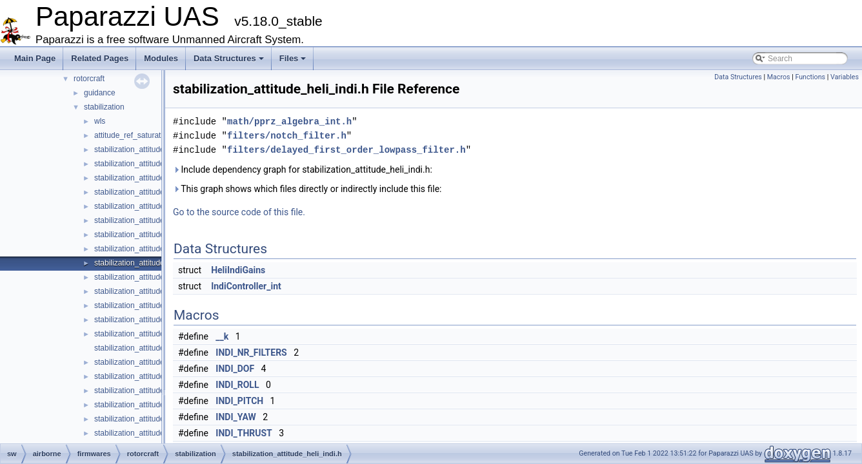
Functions (810, 77)
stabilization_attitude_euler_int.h (149, 234)
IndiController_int (246, 286)
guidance (99, 92)
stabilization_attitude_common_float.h (159, 163)
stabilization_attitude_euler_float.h (152, 206)
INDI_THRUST (244, 433)
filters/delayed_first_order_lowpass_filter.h (346, 150)
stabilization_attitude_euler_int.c (149, 220)
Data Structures (229, 58)
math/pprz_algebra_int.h (289, 121)
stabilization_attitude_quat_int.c (148, 362)
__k (222, 336)
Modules (161, 58)
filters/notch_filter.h (286, 136)
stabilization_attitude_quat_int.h (148, 376)
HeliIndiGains (238, 270)
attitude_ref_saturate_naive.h (144, 135)
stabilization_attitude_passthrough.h (155, 291)
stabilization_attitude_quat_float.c (151, 305)
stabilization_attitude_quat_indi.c (150, 333)
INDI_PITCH (239, 401)
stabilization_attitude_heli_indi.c (148, 248)
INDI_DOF (235, 368)
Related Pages (99, 58)
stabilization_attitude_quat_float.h (151, 319)
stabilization (104, 106)
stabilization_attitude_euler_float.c (152, 192)
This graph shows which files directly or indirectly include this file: (307, 189)
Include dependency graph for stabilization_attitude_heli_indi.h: (302, 169)
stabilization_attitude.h (132, 149)
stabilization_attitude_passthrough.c (155, 277)
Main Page (34, 58)
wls (99, 121)
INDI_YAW (236, 417)
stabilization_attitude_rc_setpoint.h (153, 433)
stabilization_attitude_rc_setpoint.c (153, 418)
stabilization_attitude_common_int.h (155, 177)
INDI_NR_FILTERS (251, 352)
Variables (844, 77)
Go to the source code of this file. (239, 212)
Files (292, 58)
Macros (778, 77)
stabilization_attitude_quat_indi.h (150, 348)
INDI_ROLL (237, 385)
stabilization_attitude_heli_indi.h (148, 262)
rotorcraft (89, 78)
